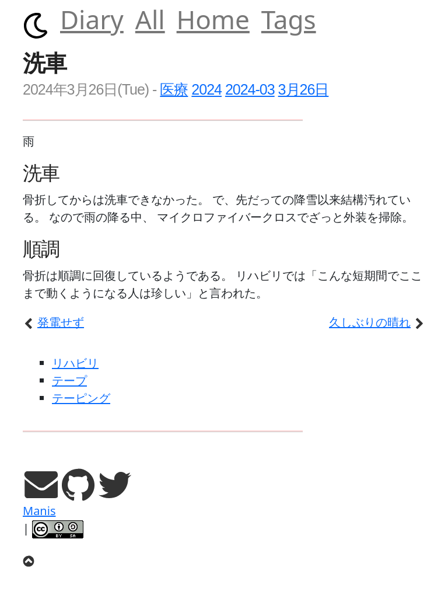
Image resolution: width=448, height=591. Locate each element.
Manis (39, 511)
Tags (288, 19)
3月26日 (303, 89)
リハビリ (75, 363)
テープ (69, 380)
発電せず (53, 322)
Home (213, 19)
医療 (174, 89)
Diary (92, 19)
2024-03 (250, 89)
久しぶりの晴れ (377, 322)
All (150, 19)
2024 (206, 89)
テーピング (81, 398)
